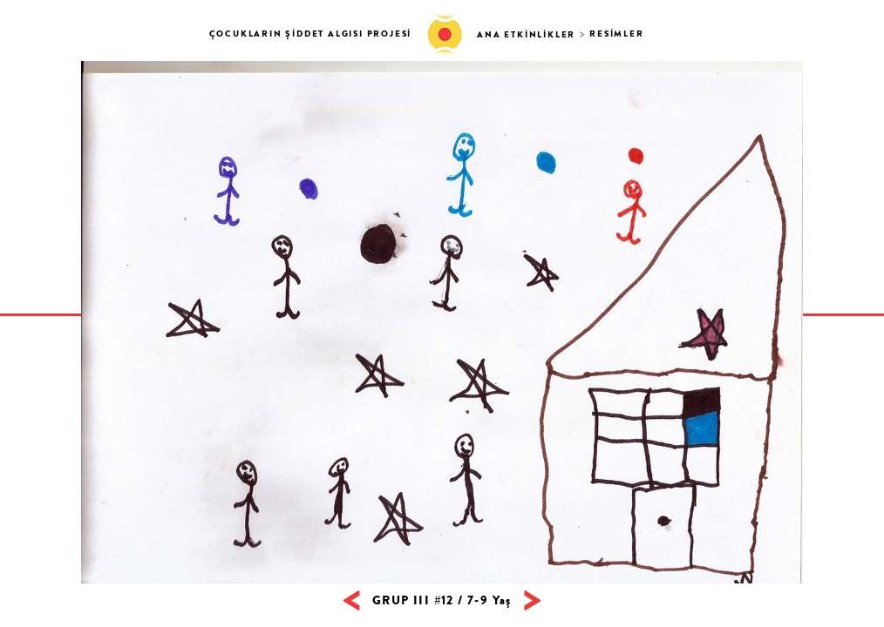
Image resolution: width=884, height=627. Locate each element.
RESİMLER (616, 33)
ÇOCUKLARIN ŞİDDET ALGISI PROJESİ (310, 33)
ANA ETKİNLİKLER (526, 34)
